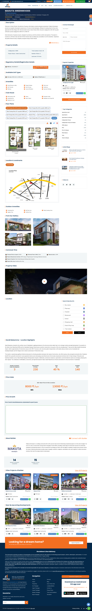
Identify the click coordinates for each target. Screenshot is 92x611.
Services (49, 579)
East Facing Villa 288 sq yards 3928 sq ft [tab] (48, 114)
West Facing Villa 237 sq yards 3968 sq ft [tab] (17, 111)
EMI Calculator (57, 1)
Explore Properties (76, 542)
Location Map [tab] (10, 164)
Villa (63, 135)
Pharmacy (66, 308)
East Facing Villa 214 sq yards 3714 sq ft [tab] (40, 111)
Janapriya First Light (68, 82)
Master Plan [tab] (32, 114)
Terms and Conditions (52, 592)
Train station (67, 329)
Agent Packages (36, 588)
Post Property (50, 1)
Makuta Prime (37, 491)
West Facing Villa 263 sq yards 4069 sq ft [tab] (39, 108)
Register (38, 1)
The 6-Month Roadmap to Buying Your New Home (76, 159)
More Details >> (54, 42)
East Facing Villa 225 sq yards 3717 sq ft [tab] (17, 108)
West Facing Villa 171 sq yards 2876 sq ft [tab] (17, 118)
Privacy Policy (50, 590)
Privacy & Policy (76, 608)
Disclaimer (49, 594)
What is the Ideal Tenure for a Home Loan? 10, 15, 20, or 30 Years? (77, 150)
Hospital (66, 312)
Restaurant (67, 315)
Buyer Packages (35, 594)
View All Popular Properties (74, 99)
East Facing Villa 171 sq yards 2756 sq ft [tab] (40, 118)
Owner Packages (36, 590)
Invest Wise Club (51, 583)
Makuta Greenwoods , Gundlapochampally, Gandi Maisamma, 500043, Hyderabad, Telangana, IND (27, 15)
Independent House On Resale (68, 122)
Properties (34, 583)
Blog (48, 581)
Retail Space (65, 132)
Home (33, 579)
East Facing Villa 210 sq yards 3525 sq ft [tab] (17, 114)
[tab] (12, 85)
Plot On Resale (65, 130)
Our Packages (35, 586)
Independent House (66, 120)
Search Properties (80, 1)
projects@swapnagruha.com (16, 1)
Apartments (64, 114)
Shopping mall (68, 322)
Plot (63, 127)
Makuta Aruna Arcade (11, 491)
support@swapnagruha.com (58, 571)
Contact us (79, 93)
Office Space (65, 125)
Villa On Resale (65, 137)
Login (44, 1)
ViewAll (54, 118)
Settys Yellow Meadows (39, 525)
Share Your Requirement (68, 1)
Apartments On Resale (67, 117)
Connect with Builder (78, 438)
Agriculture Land (65, 112)
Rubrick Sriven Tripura (67, 525)
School (65, 318)
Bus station (67, 305)
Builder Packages (36, 592)
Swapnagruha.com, (13, 582)
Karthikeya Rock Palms (11, 525)
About (33, 581)
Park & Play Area (68, 325)
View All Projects (81, 470)
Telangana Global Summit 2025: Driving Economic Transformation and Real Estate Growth (76, 168)
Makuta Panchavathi (66, 491)
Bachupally (82, 82)
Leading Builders (50, 586)
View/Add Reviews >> (30, 17)
